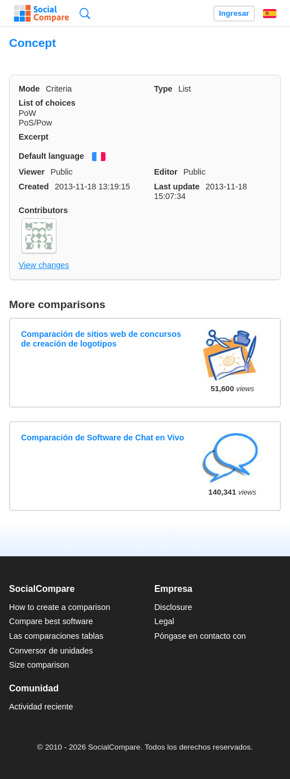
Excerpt (34, 136)
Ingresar (234, 13)
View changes (44, 265)
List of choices (47, 102)
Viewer (32, 171)
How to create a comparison (59, 607)
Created (34, 186)
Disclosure (173, 607)
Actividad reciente (41, 706)
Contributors (43, 210)
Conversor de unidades (51, 650)
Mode (29, 88)
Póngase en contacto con (199, 635)
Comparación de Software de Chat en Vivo (102, 437)
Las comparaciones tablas (56, 635)
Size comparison (39, 664)
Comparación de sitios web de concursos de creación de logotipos (101, 339)
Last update (177, 186)
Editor (166, 171)
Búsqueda (85, 13)
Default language (51, 156)
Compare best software (51, 621)
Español (269, 13)
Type (163, 88)
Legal (164, 621)
